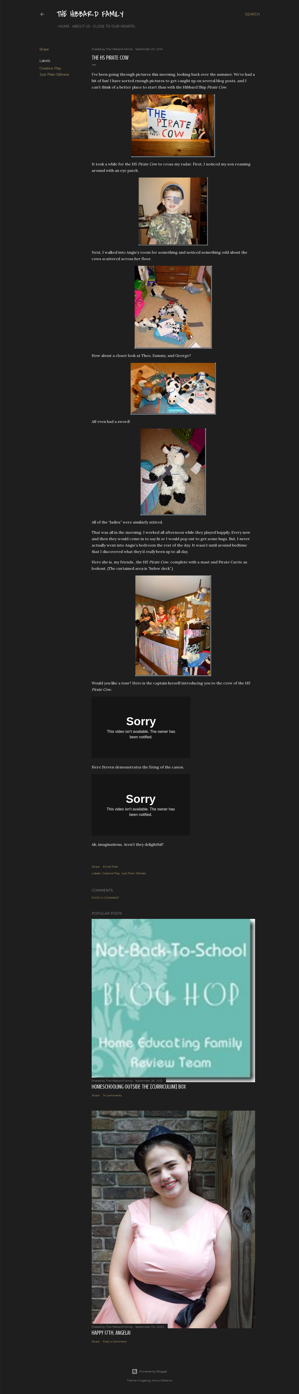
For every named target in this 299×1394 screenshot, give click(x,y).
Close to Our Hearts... (113, 26)
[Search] (252, 14)
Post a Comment (105, 897)
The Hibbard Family (90, 14)
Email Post (110, 866)
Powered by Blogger (149, 1371)
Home (62, 26)
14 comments (112, 1095)
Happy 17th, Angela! (111, 1333)
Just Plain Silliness (54, 74)
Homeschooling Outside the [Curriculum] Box (139, 1087)
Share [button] (44, 49)
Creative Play (50, 68)
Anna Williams (162, 1380)
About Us (80, 26)
